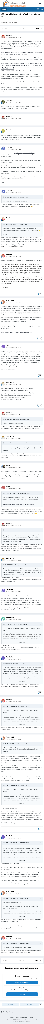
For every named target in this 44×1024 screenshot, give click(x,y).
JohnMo (9, 101)
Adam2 (8, 465)
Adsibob (5, 21)
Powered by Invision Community (21, 1021)
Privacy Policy (14, 1017)
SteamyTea (10, 382)
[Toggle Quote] (4, 197)
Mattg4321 (10, 301)
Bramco (9, 147)
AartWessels (10, 618)
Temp (8, 486)
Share (10, 1004)
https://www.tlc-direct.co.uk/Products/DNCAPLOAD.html (16, 332)
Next (38, 28)
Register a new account (22, 982)
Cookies (31, 1017)
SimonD (9, 130)
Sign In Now (22, 994)
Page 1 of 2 (22, 28)
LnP (7, 345)
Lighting (15, 22)
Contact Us (23, 1017)
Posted (13, 37)
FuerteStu (9, 589)
